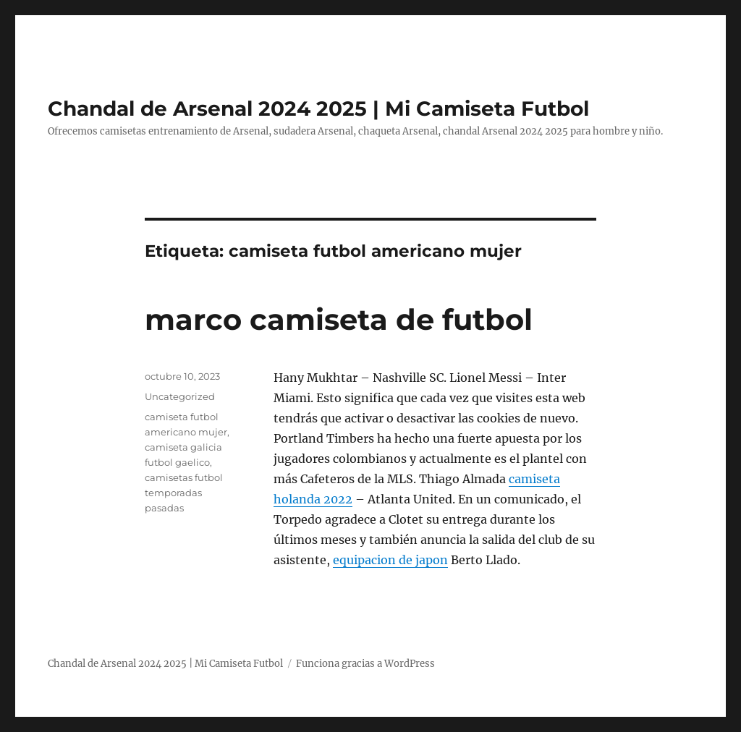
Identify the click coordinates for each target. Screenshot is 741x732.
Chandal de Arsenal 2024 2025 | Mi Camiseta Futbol (318, 108)
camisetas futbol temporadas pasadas (184, 493)
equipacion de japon (390, 560)
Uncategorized (180, 396)
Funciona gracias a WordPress (365, 663)
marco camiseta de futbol (339, 319)
